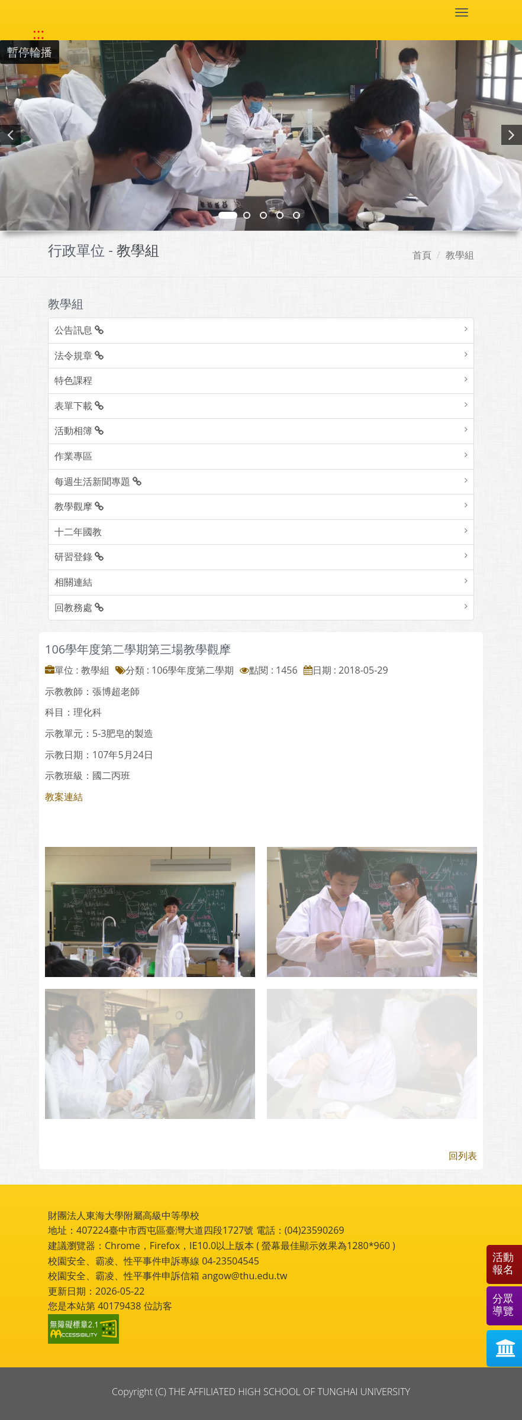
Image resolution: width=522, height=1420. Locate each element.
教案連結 (64, 796)
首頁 (422, 254)
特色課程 (73, 380)
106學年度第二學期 (193, 670)
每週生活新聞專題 (97, 481)
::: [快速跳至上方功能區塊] (38, 34)
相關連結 (73, 581)
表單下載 (79, 405)
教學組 (460, 254)
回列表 (463, 1155)
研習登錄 (79, 556)
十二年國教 (78, 531)
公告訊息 (79, 330)
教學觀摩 (79, 506)
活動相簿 (79, 430)
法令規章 (79, 355)
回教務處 (79, 607)
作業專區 (73, 455)
